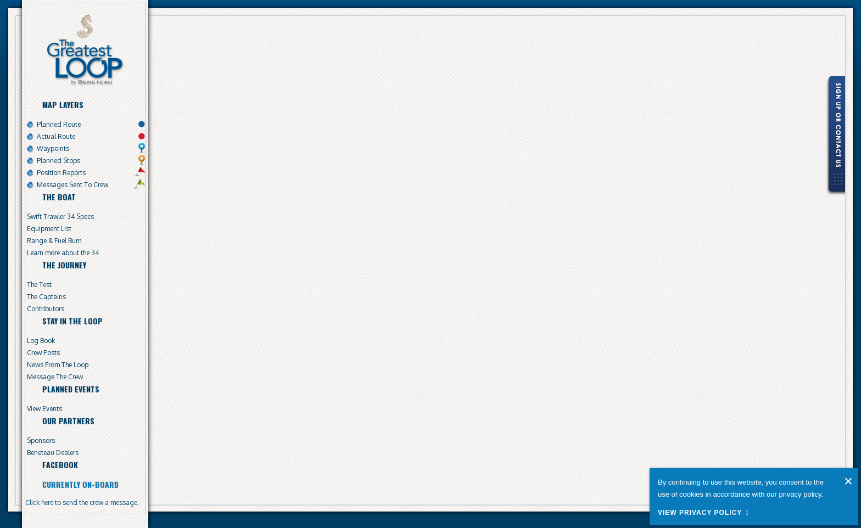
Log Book (41, 340)
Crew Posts (43, 353)
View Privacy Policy (700, 512)
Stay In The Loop (72, 321)
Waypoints (53, 148)
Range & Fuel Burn (54, 241)
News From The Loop (57, 365)
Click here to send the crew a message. (82, 502)
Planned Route (59, 124)
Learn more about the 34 (63, 253)
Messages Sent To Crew (72, 185)
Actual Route (56, 136)
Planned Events (70, 389)
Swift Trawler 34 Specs (60, 216)
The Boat (59, 197)
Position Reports (61, 172)
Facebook (60, 464)
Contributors (45, 309)
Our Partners (68, 420)
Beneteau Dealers (53, 452)
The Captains (46, 297)
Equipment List (49, 228)
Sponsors (41, 440)
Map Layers (62, 104)
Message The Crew (55, 377)
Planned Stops (58, 160)
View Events (44, 409)
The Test (39, 284)
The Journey (64, 265)
